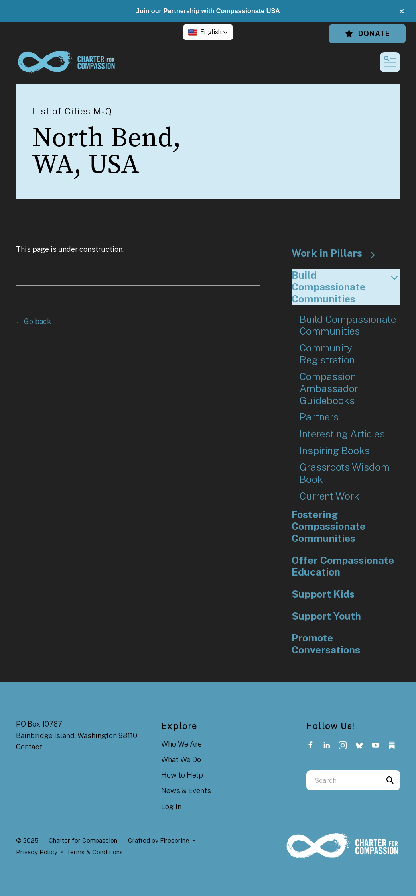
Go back (33, 321)
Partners (319, 417)
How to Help (182, 775)
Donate (367, 33)
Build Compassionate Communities (346, 287)
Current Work (329, 496)
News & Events (186, 790)
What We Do (181, 759)
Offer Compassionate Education (343, 566)
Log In (171, 806)
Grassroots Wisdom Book (345, 473)
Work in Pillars (337, 253)
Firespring (174, 840)
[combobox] (343, 780)
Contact (29, 747)
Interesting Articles (342, 434)
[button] (401, 11)
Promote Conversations (326, 644)
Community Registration (327, 354)
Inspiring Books (335, 451)
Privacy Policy (36, 852)
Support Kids (323, 594)
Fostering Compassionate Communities (328, 526)
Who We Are (181, 744)
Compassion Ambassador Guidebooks (329, 388)
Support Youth (326, 616)
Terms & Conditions (95, 852)
